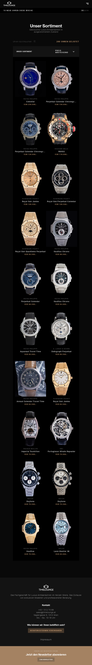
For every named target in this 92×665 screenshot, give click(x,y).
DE (83, 10)
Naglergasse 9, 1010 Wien (46, 615)
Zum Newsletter (46, 659)
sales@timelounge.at (46, 612)
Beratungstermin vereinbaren (46, 631)
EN (87, 10)
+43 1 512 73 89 (46, 610)
